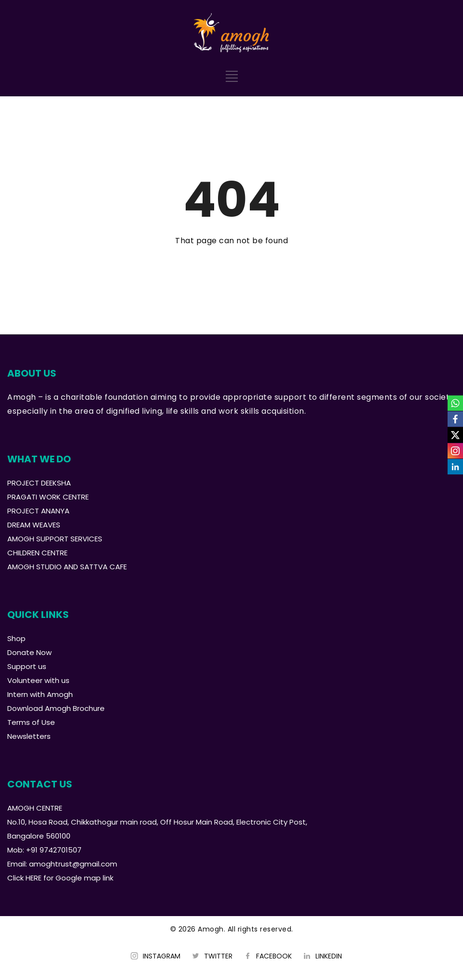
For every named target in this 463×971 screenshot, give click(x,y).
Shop (16, 638)
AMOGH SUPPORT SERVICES (54, 539)
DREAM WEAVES (33, 525)
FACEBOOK (274, 956)
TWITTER (218, 956)
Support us (26, 666)
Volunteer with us (38, 680)
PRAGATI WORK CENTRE (48, 497)
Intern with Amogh (40, 694)
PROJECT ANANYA (38, 511)
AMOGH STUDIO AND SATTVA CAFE (67, 567)
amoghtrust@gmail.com (73, 864)
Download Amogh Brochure (56, 708)
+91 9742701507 (54, 850)
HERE (33, 878)
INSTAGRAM (161, 956)
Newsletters (29, 736)
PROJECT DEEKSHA (39, 483)
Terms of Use (31, 722)
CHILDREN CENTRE (37, 553)
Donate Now (29, 652)
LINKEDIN (328, 956)
